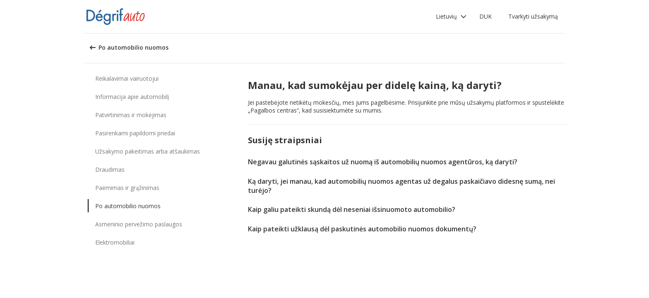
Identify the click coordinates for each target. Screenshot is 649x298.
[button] (451, 16)
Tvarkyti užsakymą (533, 16)
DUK (485, 16)
